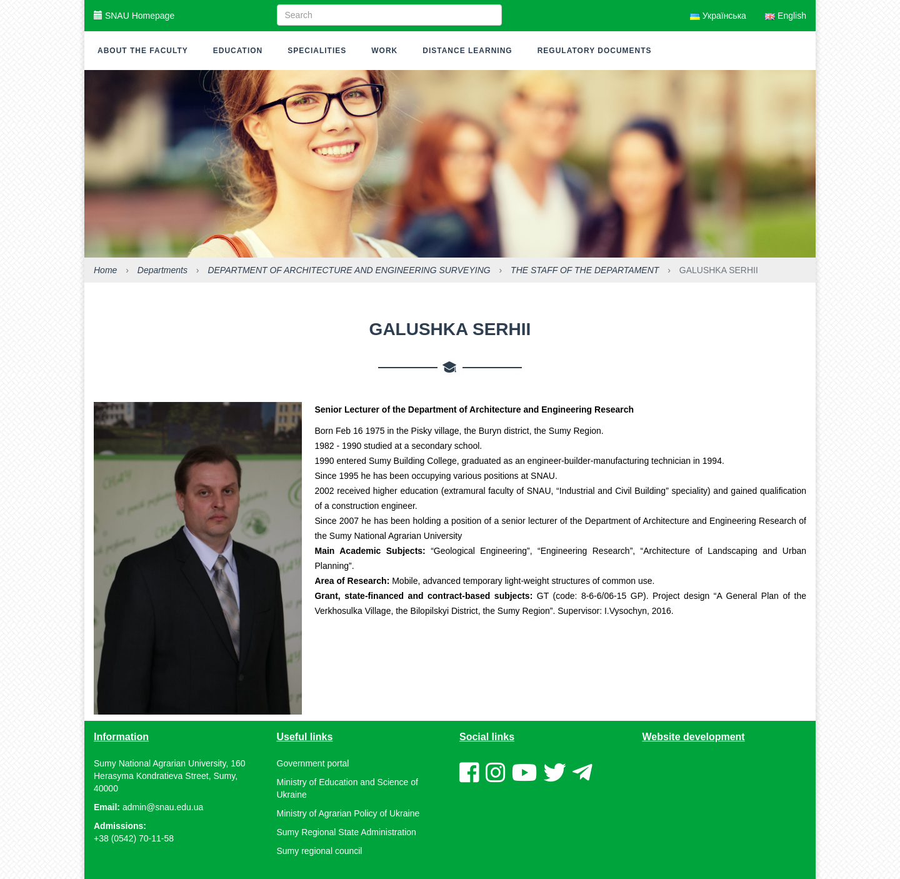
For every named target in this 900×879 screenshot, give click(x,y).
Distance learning (467, 50)
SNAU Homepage (134, 16)
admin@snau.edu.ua (162, 807)
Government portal (313, 763)
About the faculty (143, 50)
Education (237, 50)
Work (384, 50)
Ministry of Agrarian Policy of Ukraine (348, 813)
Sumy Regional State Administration (346, 832)
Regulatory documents (595, 50)
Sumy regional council (319, 851)
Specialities (317, 50)
